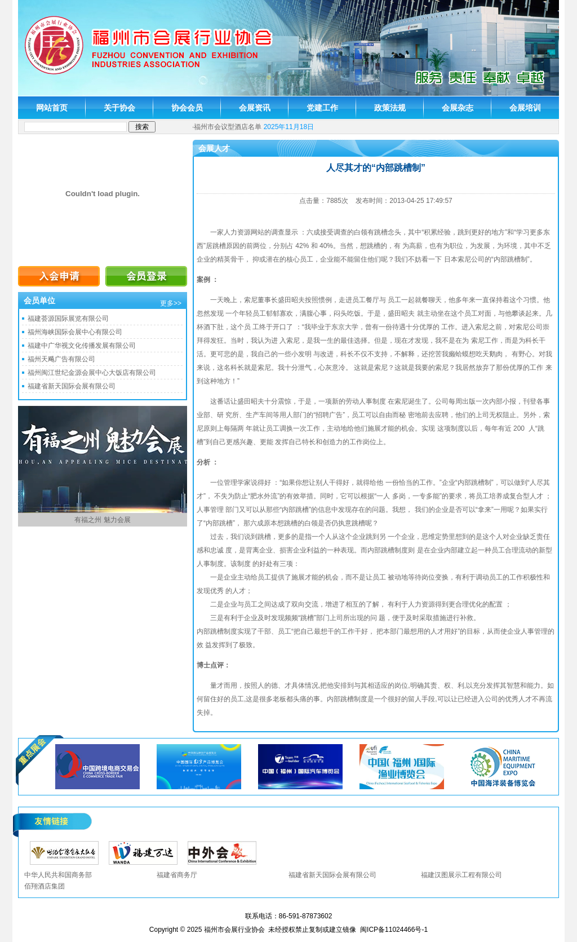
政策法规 (390, 107)
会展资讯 (254, 107)
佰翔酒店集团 (44, 886)
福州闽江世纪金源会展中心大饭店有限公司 (92, 373)
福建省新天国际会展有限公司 (72, 386)
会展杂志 (457, 107)
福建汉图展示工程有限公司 (461, 875)
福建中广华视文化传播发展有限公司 (82, 346)
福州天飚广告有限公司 (61, 359)
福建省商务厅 (177, 875)
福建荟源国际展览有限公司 (68, 318)
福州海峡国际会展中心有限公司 (75, 332)
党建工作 (322, 107)
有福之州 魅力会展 (102, 520)
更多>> (170, 303)
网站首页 (52, 107)
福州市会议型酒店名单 (227, 127)
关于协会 (119, 107)
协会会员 (187, 107)
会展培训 (525, 107)
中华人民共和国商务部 (58, 875)
